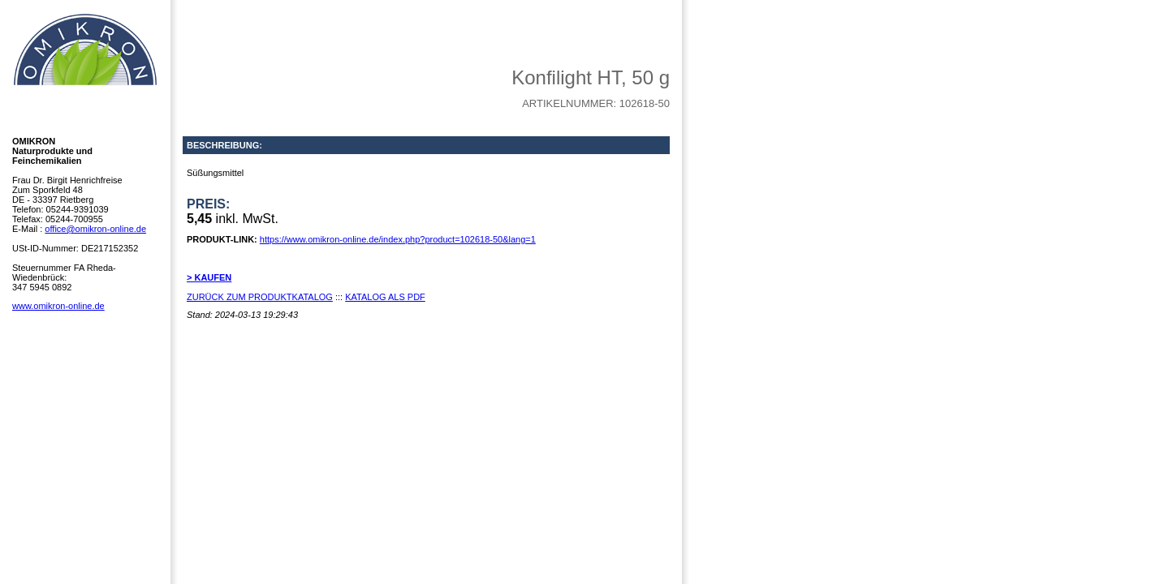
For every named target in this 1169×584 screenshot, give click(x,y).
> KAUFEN (209, 277)
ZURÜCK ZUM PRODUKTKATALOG (260, 297)
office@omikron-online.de (95, 229)
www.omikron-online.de (58, 306)
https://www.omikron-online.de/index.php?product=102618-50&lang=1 (398, 239)
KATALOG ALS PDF (385, 297)
